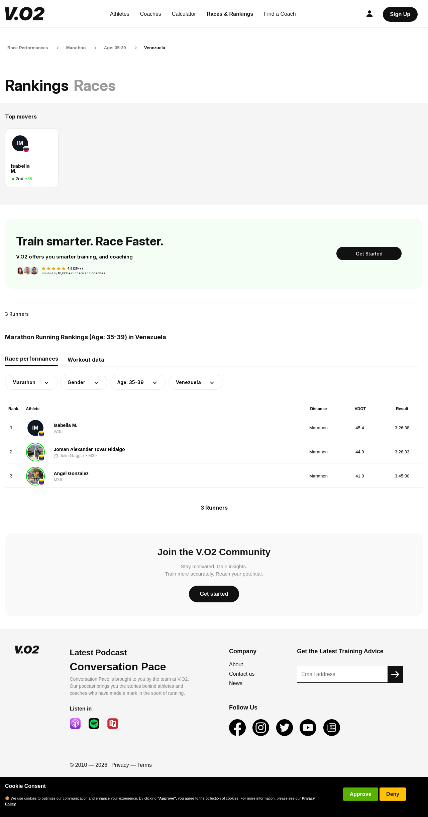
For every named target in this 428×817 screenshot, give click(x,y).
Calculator (184, 14)
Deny (392, 794)
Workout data (86, 359)
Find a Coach (280, 14)
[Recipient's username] (342, 674)
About (236, 664)
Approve (360, 794)
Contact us (241, 674)
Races (95, 85)
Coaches (150, 14)
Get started (214, 594)
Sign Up (400, 14)
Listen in (81, 709)
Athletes (119, 14)
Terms (144, 765)
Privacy (120, 765)
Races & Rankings (230, 14)
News (235, 683)
